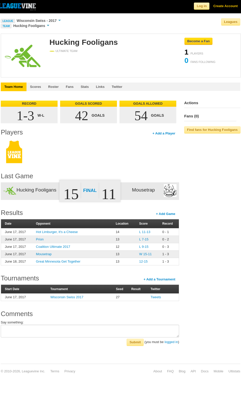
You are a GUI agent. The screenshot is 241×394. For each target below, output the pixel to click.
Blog (182, 371)
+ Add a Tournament (159, 279)
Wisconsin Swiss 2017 (66, 297)
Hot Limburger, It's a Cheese (57, 232)
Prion (40, 239)
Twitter (117, 87)
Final (90, 190)
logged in (171, 342)
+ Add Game (165, 214)
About (157, 371)
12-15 (143, 261)
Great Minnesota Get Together (58, 261)
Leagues (230, 22)
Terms (54, 371)
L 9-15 (143, 247)
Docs (205, 371)
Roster (53, 87)
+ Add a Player (164, 133)
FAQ (170, 371)
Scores (35, 87)
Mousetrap (43, 254)
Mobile (218, 371)
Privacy (69, 371)
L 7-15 (143, 239)
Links (100, 87)
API (193, 371)
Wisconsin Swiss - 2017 (39, 21)
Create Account (225, 6)
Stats (85, 87)
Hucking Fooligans (31, 26)
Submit (135, 342)
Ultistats (234, 371)
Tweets (156, 297)
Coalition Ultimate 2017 (53, 247)
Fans (69, 87)
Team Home (13, 87)
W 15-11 (145, 254)
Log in (202, 6)
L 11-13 (144, 232)
